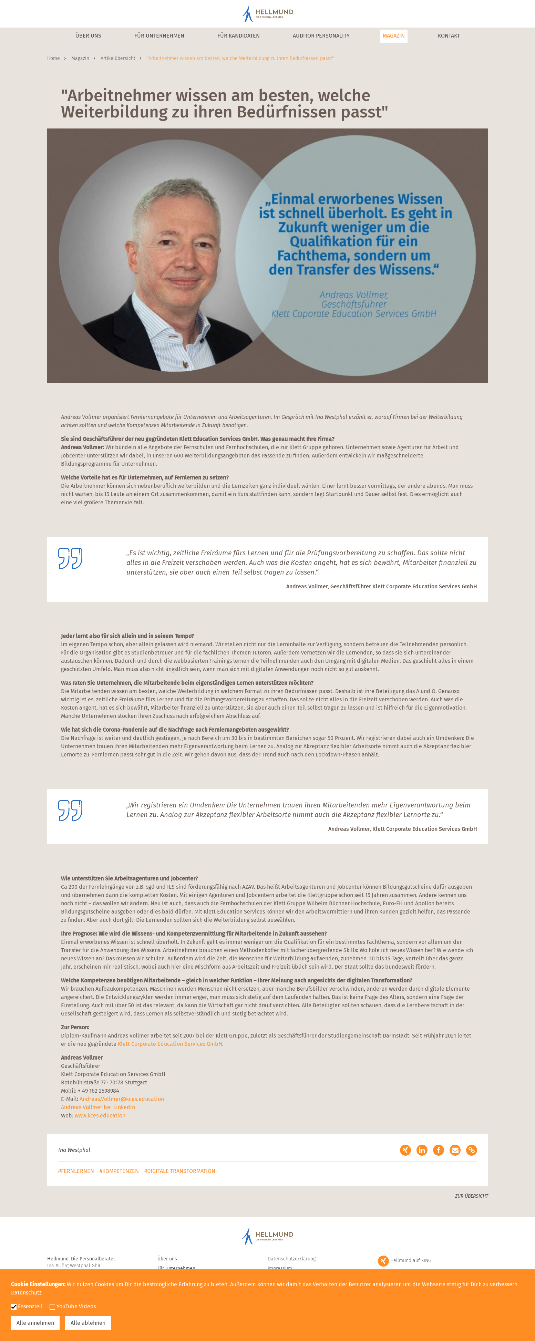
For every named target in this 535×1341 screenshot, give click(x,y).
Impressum (280, 1268)
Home (54, 58)
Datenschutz (26, 1292)
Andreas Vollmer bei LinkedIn (98, 1107)
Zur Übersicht (471, 1196)
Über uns (88, 35)
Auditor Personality (321, 35)
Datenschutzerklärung (292, 1259)
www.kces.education (100, 1115)
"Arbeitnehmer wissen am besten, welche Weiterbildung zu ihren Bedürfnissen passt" (240, 58)
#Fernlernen (76, 1171)
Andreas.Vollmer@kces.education (122, 1099)
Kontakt (449, 35)
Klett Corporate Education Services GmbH (170, 1044)
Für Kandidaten (238, 35)
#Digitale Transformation (179, 1171)
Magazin (394, 35)
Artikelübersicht (119, 58)
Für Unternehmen (159, 35)
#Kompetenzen (119, 1171)
